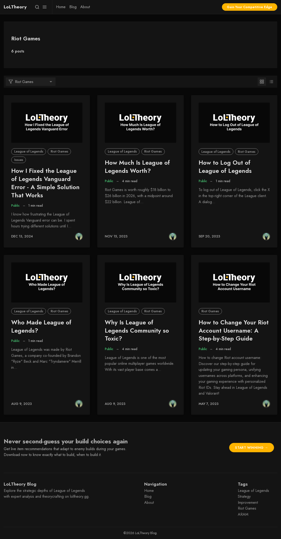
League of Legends (28, 151)
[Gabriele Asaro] (78, 236)
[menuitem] (61, 7)
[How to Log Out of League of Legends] (234, 123)
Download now (16, 454)
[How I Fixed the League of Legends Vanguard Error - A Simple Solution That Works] (46, 123)
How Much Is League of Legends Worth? (137, 166)
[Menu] (44, 7)
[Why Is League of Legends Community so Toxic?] (140, 282)
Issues (18, 159)
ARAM (243, 514)
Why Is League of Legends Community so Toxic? (137, 330)
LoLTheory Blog (146, 533)
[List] (271, 81)
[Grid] (262, 81)
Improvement (248, 502)
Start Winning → (251, 447)
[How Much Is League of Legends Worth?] (140, 123)
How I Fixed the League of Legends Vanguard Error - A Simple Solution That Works (45, 183)
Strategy (244, 496)
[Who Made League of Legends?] (46, 282)
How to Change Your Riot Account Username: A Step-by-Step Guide (234, 330)
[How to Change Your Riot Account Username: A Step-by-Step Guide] (234, 282)
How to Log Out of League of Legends (225, 166)
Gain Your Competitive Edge (249, 7)
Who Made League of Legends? (41, 326)
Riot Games (59, 151)
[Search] (37, 7)
